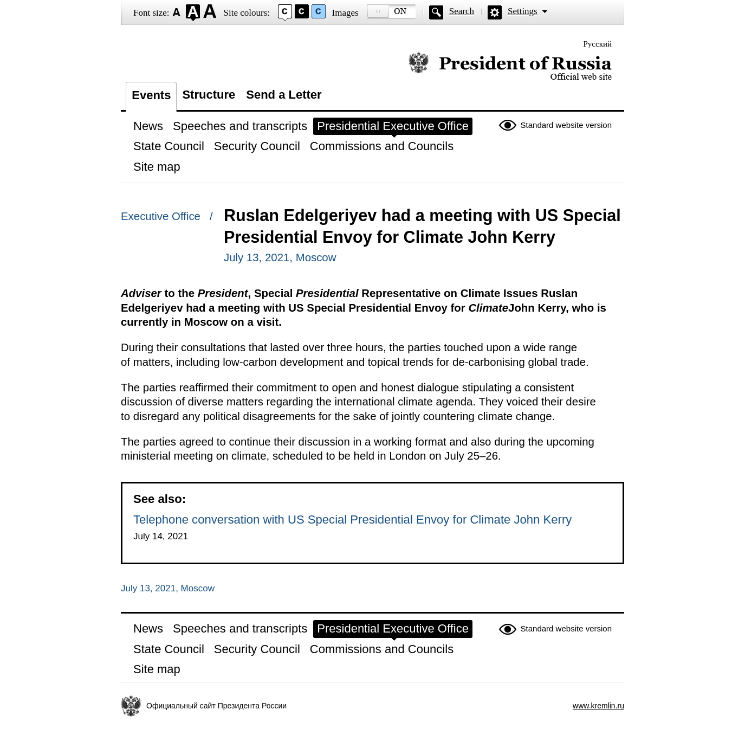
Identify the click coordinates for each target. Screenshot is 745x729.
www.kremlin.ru (598, 705)
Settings (522, 11)
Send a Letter (283, 94)
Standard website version (566, 125)
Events (151, 95)
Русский (598, 44)
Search (461, 11)
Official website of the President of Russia (510, 66)
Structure (208, 94)
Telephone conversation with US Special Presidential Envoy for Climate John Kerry (352, 519)
